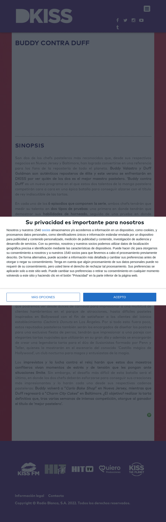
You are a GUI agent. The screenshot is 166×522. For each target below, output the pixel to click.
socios (46, 230)
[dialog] (83, 261)
